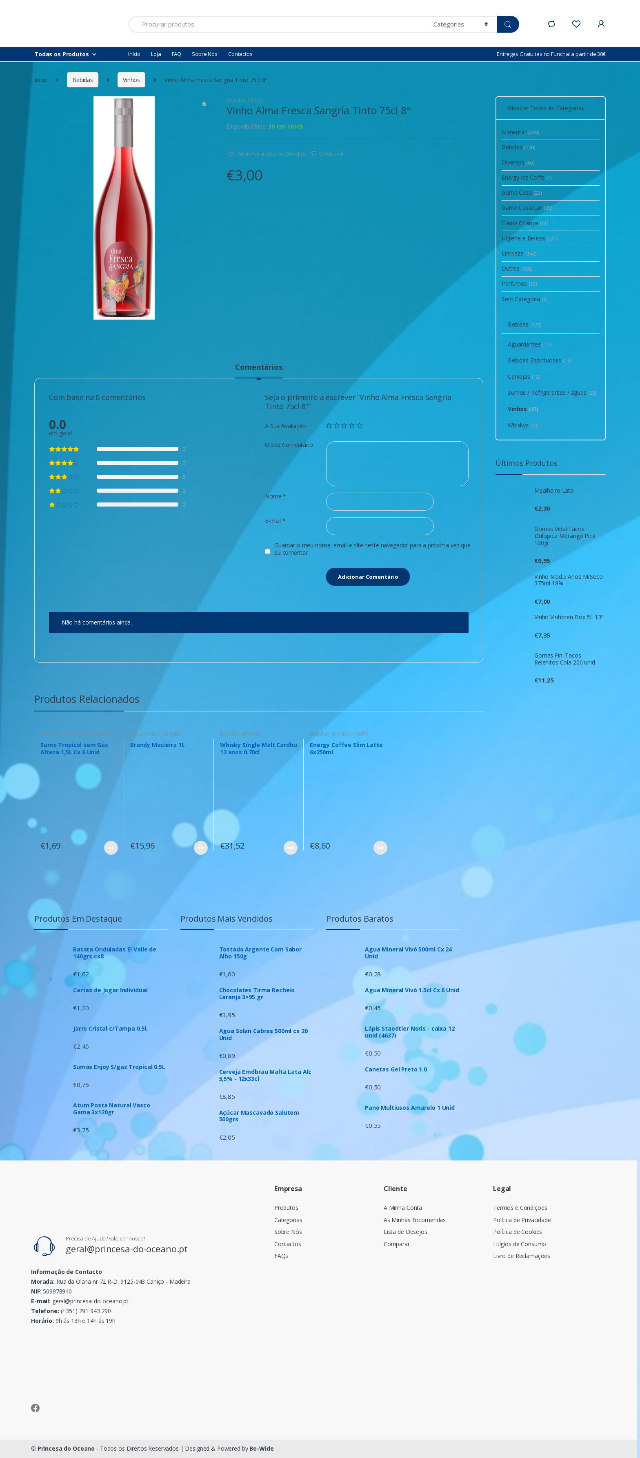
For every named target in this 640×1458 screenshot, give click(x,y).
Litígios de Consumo (519, 1244)
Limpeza (519, 253)
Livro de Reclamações (521, 1256)
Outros (517, 268)
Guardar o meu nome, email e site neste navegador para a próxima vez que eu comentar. (372, 549)
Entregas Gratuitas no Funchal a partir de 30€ (551, 54)
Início (134, 54)
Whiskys (251, 733)
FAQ (177, 54)
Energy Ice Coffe (349, 733)
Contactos (240, 54)
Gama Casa (522, 192)
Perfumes (519, 283)
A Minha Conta (403, 1207)
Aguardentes (145, 733)
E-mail (275, 521)
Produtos (286, 1207)
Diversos (518, 162)
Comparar (331, 153)
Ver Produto (110, 848)
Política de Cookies (517, 1232)
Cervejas (524, 376)
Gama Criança (525, 223)
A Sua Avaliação (285, 426)
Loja (156, 54)
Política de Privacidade (522, 1220)
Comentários (258, 367)
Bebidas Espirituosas (540, 360)
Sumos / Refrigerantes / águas (78, 736)
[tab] (258, 370)
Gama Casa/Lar (527, 207)
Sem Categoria (525, 299)
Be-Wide (261, 1448)
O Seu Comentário (289, 445)
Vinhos (131, 80)
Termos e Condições (520, 1207)
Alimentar (521, 132)
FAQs (281, 1256)
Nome (275, 496)
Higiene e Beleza (530, 238)
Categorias (288, 1220)
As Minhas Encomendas (415, 1220)
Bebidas (82, 80)
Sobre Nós (205, 54)
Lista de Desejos (405, 1232)
